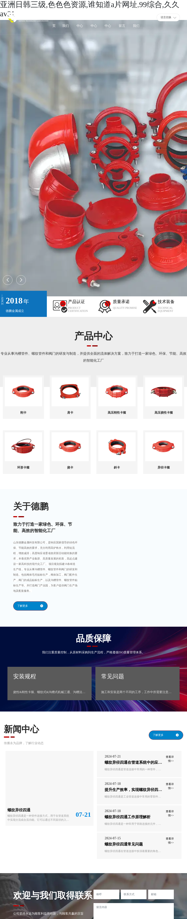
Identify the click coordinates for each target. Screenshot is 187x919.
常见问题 (112, 676)
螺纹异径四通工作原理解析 (127, 817)
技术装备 (166, 301)
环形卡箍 (23, 467)
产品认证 (76, 301)
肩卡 (70, 412)
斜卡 (117, 467)
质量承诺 (121, 301)
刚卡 (23, 412)
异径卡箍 (164, 467)
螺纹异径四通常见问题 (124, 844)
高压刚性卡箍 (117, 412)
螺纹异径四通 (18, 810)
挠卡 (70, 467)
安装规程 (24, 676)
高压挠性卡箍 (163, 412)
